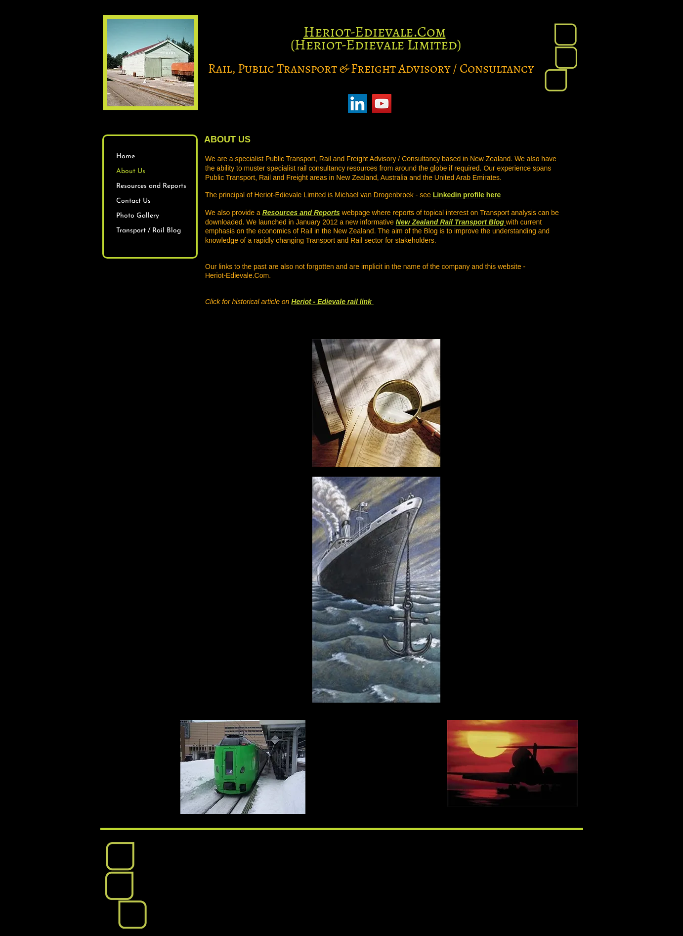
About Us (130, 171)
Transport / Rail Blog (148, 230)
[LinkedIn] (357, 103)
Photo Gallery (137, 216)
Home (125, 156)
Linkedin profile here (467, 195)
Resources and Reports (151, 186)
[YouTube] (381, 103)
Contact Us (133, 201)
